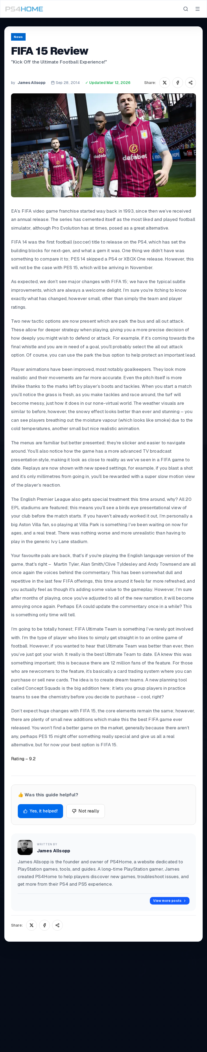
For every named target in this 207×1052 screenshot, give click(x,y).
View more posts (169, 901)
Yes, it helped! (40, 811)
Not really (85, 811)
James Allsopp (32, 82)
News (18, 37)
